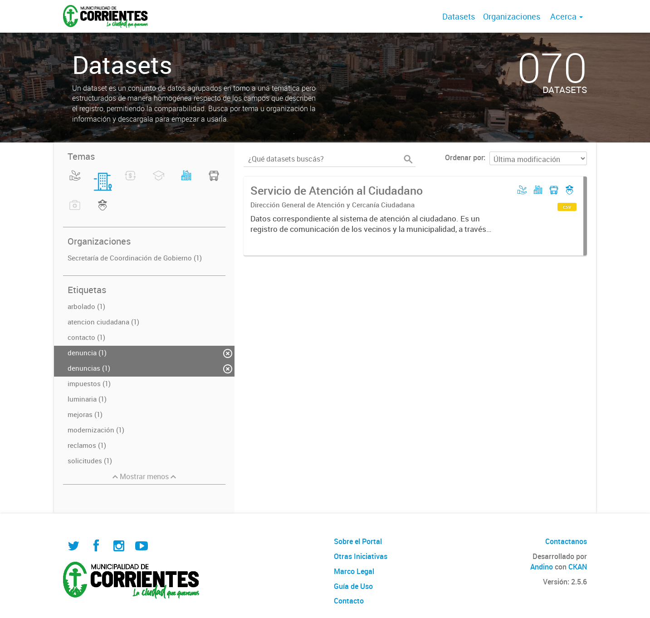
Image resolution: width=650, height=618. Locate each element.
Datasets (458, 16)
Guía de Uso (353, 586)
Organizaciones (511, 16)
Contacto (349, 601)
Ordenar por (464, 157)
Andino (541, 567)
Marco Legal (354, 571)
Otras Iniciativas (360, 556)
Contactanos (566, 541)
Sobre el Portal (358, 541)
